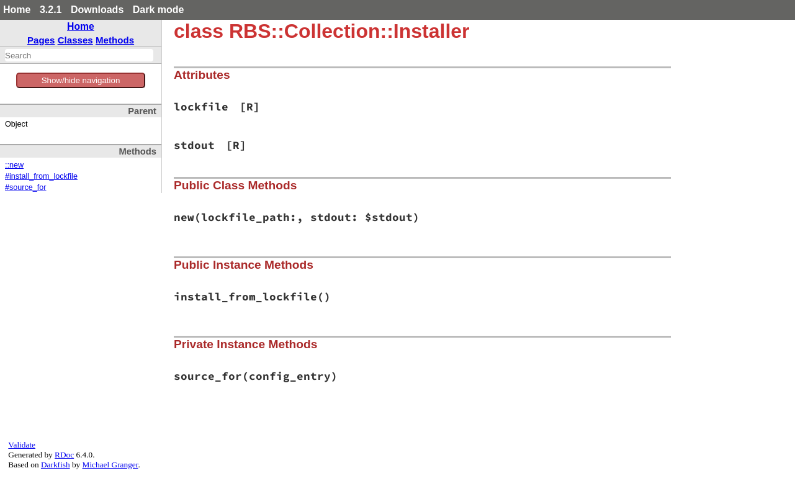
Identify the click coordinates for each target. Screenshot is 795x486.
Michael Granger (110, 464)
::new (14, 165)
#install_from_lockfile (41, 176)
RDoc (64, 454)
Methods (115, 40)
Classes (75, 40)
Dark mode (158, 9)
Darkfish (55, 464)
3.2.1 (51, 9)
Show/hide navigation (81, 80)
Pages (41, 40)
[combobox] (79, 55)
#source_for (26, 187)
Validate (21, 444)
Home (16, 9)
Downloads (97, 9)
